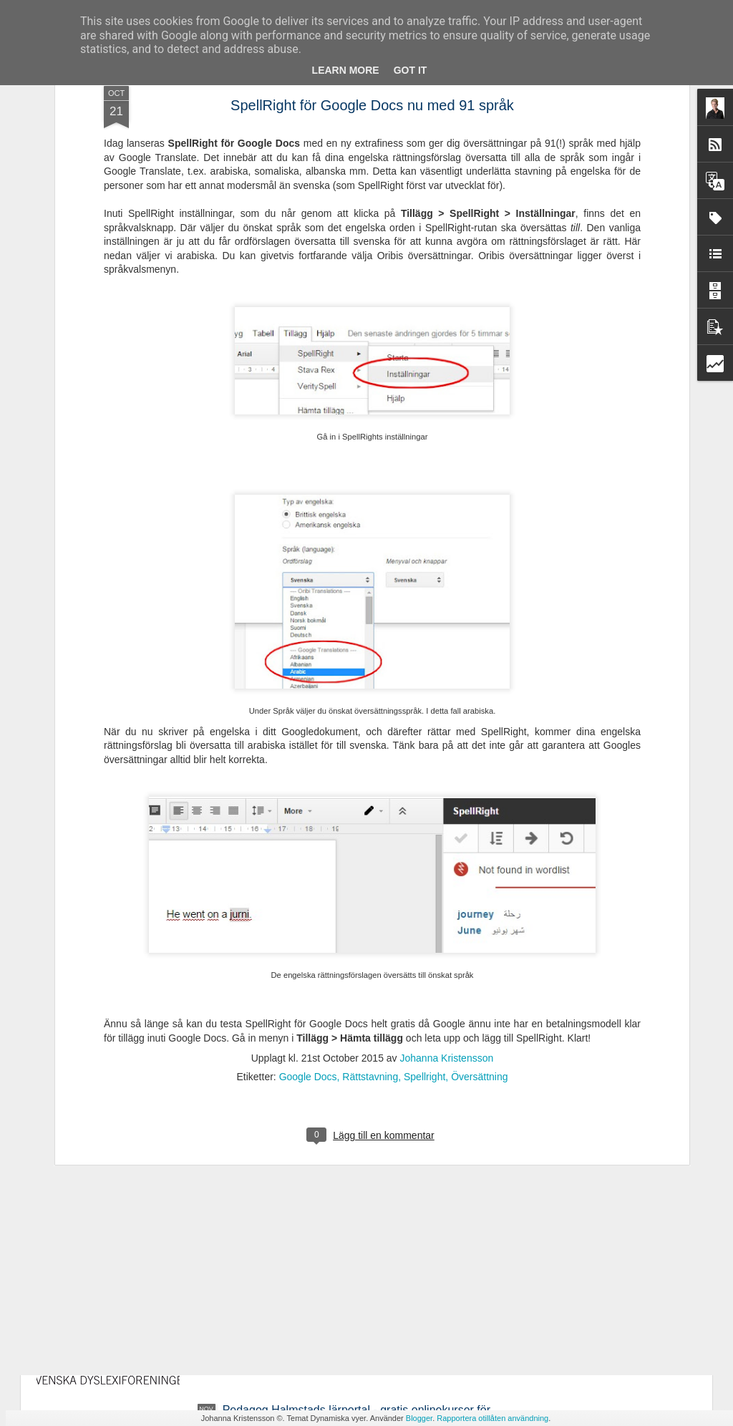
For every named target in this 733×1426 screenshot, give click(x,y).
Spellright (424, 878)
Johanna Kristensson (447, 859)
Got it (410, 70)
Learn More (345, 70)
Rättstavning (370, 878)
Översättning (479, 878)
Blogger (419, 1418)
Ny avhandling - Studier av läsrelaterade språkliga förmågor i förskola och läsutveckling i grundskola (349, 1091)
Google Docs (308, 878)
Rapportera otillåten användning (492, 1418)
